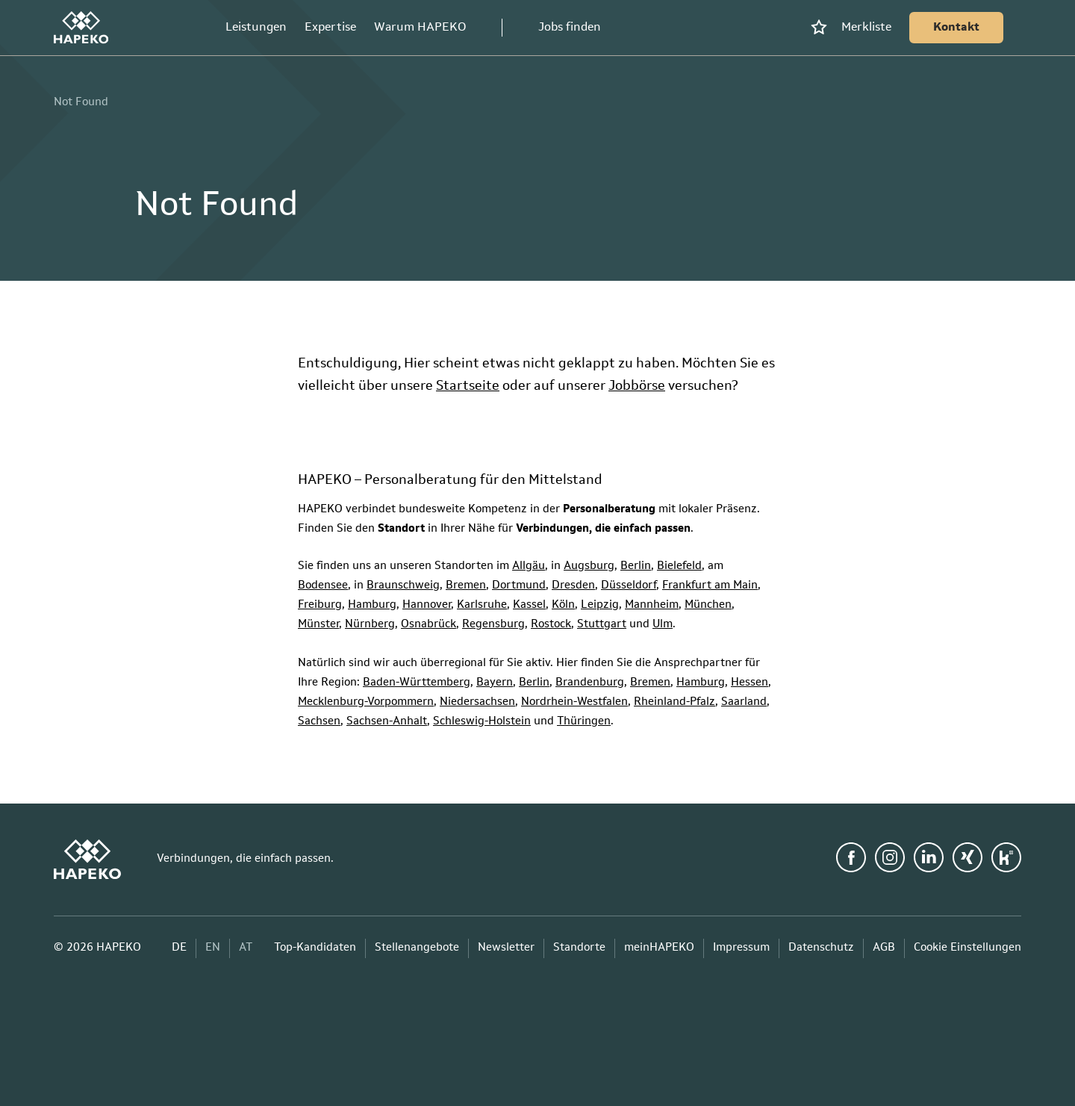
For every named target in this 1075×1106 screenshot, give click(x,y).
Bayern (494, 683)
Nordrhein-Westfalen (574, 702)
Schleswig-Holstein (482, 721)
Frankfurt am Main (710, 585)
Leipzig (600, 605)
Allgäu (528, 566)
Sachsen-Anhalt (386, 721)
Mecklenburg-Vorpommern (366, 702)
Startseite (467, 386)
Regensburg (493, 624)
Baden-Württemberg (416, 683)
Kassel (529, 605)
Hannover (426, 605)
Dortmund (519, 585)
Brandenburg (589, 683)
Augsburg (589, 566)
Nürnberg (370, 624)
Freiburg (320, 605)
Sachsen (319, 721)
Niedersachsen (477, 702)
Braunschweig (403, 585)
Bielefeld (679, 566)
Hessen (749, 683)
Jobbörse (636, 386)
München (708, 605)
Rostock (551, 624)
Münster (318, 624)
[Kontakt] (956, 27)
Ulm (662, 624)
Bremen (466, 585)
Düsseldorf (628, 585)
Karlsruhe (482, 605)
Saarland (744, 702)
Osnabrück (428, 624)
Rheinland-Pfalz (674, 702)
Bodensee (323, 585)
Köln (563, 605)
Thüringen (584, 721)
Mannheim (652, 605)
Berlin (635, 566)
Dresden (573, 585)
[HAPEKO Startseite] (81, 27)
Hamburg (372, 605)
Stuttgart (601, 624)
